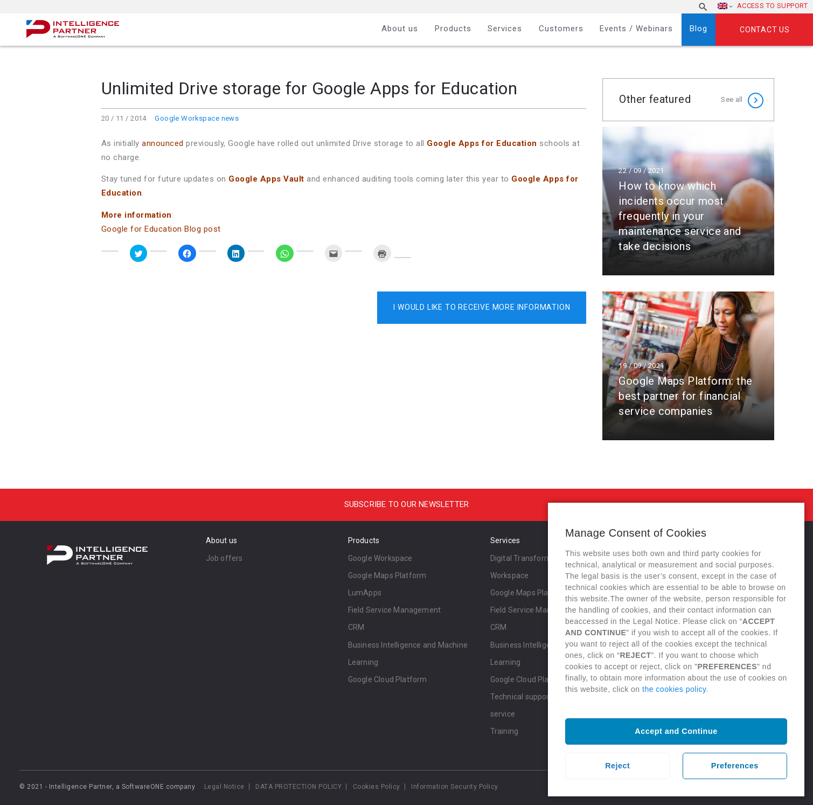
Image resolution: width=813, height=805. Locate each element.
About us (399, 28)
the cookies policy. (675, 689)
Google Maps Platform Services (545, 592)
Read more (688, 201)
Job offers (224, 558)
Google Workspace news (197, 118)
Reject (617, 765)
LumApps (364, 592)
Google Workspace (380, 558)
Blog (698, 28)
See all (731, 99)
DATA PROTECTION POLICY (298, 786)
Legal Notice (224, 786)
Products (453, 28)
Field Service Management (394, 610)
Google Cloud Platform (387, 679)
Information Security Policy (454, 786)
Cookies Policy (376, 786)
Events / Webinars (636, 28)
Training (504, 731)
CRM (356, 627)
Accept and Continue (676, 731)
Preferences (735, 765)
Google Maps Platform (387, 575)
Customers (561, 28)
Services (505, 28)
